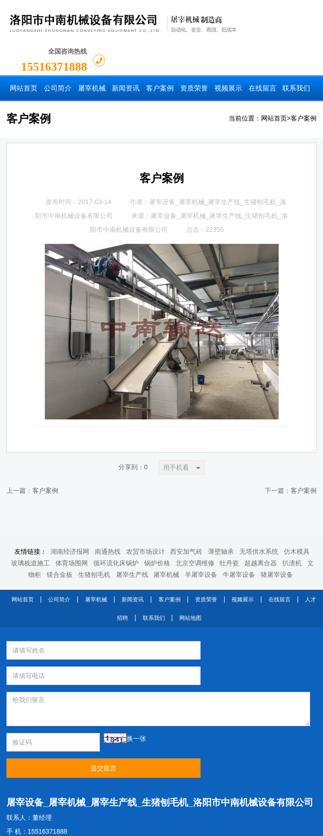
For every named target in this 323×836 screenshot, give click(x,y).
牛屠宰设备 (239, 537)
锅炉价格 (157, 526)
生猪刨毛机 (94, 537)
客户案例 (304, 81)
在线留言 (279, 562)
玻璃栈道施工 (30, 526)
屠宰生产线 (132, 537)
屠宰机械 (166, 537)
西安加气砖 (186, 514)
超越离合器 (260, 526)
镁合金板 (60, 537)
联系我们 (154, 581)
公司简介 (59, 562)
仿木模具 (297, 514)
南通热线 (108, 514)
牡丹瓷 (229, 526)
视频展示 (243, 562)
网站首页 (274, 81)
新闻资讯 (133, 562)
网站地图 (190, 581)
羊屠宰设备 (201, 537)
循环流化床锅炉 (116, 526)
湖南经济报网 (69, 514)
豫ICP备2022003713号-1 (233, 825)
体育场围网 (71, 526)
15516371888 (265, 22)
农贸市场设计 (145, 514)
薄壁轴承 (221, 514)
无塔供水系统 (258, 514)
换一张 (113, 676)
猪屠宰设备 (277, 537)
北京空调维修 (195, 526)
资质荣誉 (206, 562)
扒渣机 (292, 526)
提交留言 (236, 680)
